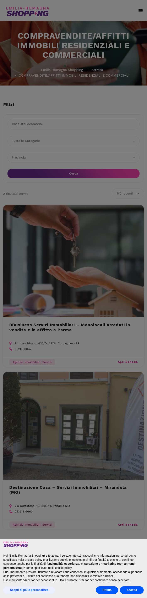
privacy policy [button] (33, 559)
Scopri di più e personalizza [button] (29, 590)
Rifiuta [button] (107, 590)
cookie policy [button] (63, 567)
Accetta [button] (131, 590)
